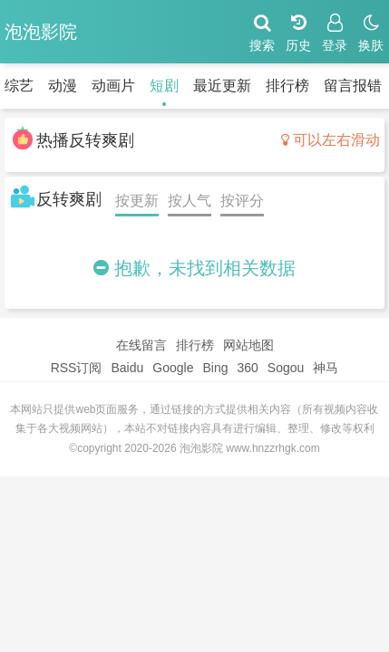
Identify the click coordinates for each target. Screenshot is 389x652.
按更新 (137, 200)
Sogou (285, 367)
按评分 (242, 200)
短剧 (164, 85)
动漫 (62, 85)
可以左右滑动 (330, 140)
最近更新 (222, 85)
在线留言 (141, 345)
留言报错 (353, 85)
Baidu (127, 367)
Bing (215, 367)
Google (172, 367)
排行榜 (287, 85)
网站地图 (248, 345)
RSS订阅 (76, 367)
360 (247, 367)
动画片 (113, 85)
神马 (325, 367)
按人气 (189, 200)
